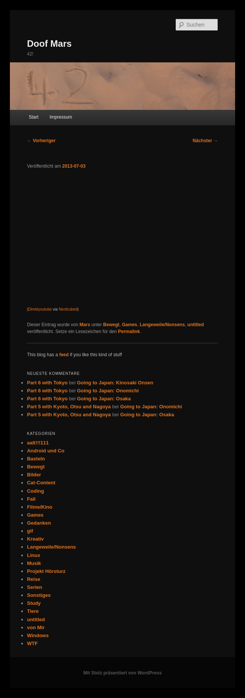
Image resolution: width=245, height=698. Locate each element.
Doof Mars (49, 43)
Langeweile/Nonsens (162, 324)
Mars (85, 324)
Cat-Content (41, 482)
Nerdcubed (68, 309)
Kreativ (35, 539)
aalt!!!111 (38, 443)
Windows (38, 635)
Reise (33, 579)
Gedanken (39, 523)
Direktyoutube (40, 309)
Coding (35, 491)
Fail (31, 499)
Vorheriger (41, 140)
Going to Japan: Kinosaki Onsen (115, 382)
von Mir (36, 627)
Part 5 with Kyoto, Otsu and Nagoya (69, 406)
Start (33, 117)
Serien (34, 587)
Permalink (129, 331)
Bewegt (111, 324)
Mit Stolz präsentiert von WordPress (122, 673)
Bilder (34, 474)
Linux (33, 555)
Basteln (36, 459)
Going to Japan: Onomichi (108, 390)
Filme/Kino (39, 507)
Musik (34, 563)
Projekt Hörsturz (46, 571)
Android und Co (45, 451)
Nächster (205, 140)
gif (30, 531)
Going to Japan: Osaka (104, 398)
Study (34, 603)
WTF (32, 643)
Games (129, 324)
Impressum (60, 117)
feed (64, 354)
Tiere (33, 611)
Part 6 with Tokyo (47, 382)
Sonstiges (39, 595)
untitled (196, 324)
